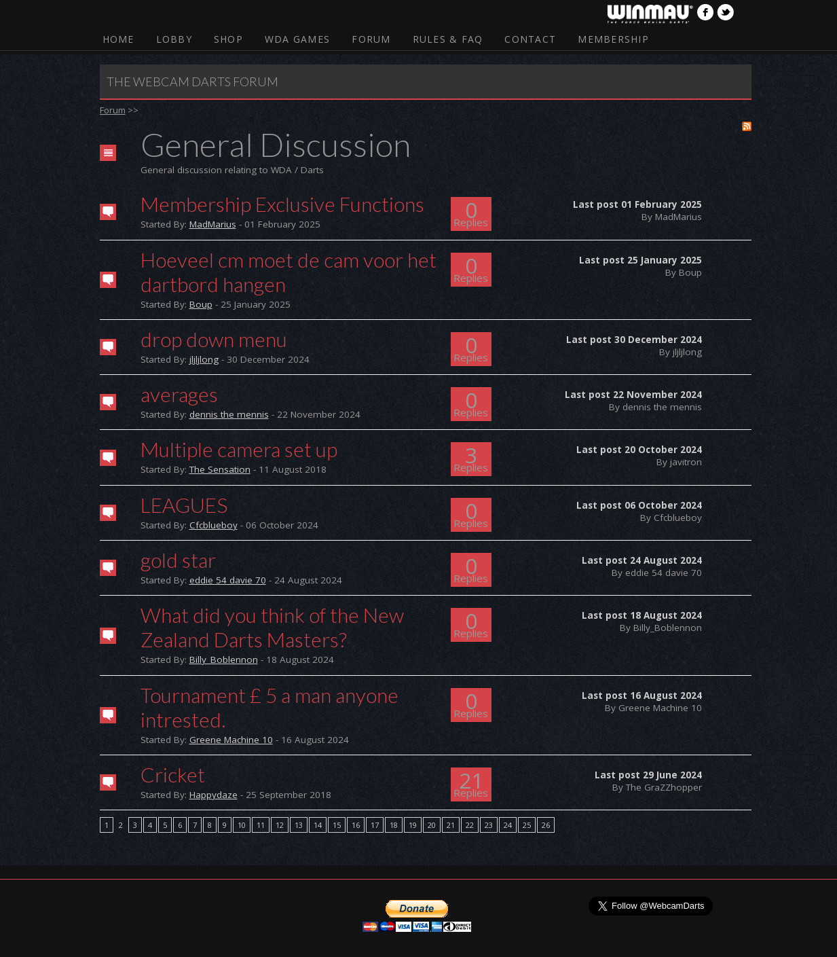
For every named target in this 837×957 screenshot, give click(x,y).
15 (337, 825)
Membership (613, 39)
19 (413, 825)
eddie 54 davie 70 (227, 580)
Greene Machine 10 (231, 740)
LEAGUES (184, 504)
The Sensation (219, 469)
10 (242, 825)
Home (118, 39)
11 (261, 825)
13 (299, 825)
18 (394, 825)
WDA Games (297, 39)
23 (489, 825)
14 (318, 825)
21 (451, 825)
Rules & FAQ (448, 39)
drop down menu (214, 339)
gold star (178, 559)
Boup (200, 304)
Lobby (174, 39)
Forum (371, 39)
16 (356, 825)
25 (527, 825)
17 (375, 825)
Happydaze (213, 795)
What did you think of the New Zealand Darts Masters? (272, 626)
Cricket (173, 774)
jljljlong (204, 359)
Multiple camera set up (239, 449)
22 (470, 825)
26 (546, 825)
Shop (228, 39)
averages (179, 394)
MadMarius (212, 224)
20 (432, 825)
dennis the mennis (229, 414)
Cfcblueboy (213, 525)
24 (508, 825)
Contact (530, 39)
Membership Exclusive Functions (282, 204)
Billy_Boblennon (223, 659)
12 (280, 825)
